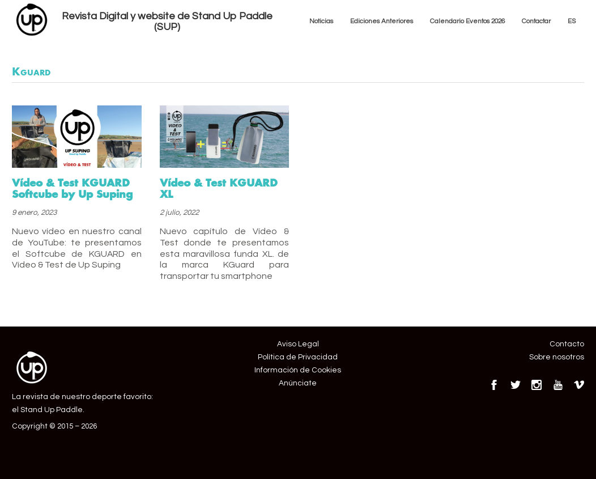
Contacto (567, 344)
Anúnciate (298, 383)
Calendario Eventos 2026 (467, 21)
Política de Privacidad (298, 357)
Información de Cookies (297, 370)
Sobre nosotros (556, 357)
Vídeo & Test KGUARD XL (219, 188)
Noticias (321, 21)
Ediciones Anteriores (381, 21)
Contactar (536, 21)
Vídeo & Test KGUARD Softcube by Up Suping (72, 188)
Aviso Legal (298, 344)
